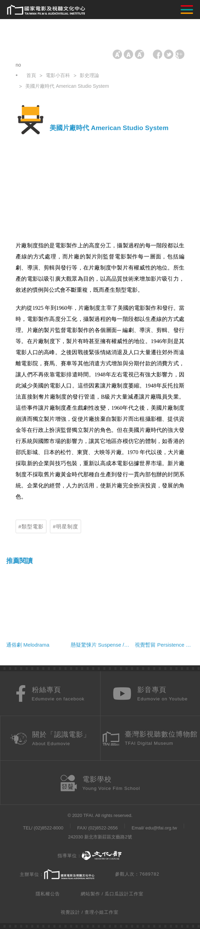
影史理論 (89, 75)
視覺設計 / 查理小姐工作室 (90, 912)
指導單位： (90, 855)
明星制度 (67, 526)
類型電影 (32, 526)
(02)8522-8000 (48, 827)
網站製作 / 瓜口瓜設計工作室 (112, 893)
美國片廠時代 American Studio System (67, 86)
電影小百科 (58, 75)
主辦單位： (57, 875)
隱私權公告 (48, 893)
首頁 (31, 75)
